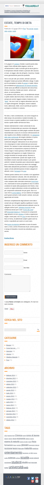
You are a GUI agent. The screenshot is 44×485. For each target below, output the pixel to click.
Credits (27, 12)
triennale (34, 462)
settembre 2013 (11, 387)
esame (32, 438)
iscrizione (8, 448)
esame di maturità (11, 442)
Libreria (8, 354)
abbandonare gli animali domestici (26, 85)
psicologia (25, 453)
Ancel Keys (34, 181)
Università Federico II (13, 212)
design (10, 438)
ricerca (35, 453)
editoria (28, 438)
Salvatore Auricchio (25, 207)
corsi (24, 435)
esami (29, 441)
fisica (34, 442)
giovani (24, 445)
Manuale (21, 448)
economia (21, 438)
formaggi (17, 171)
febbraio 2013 (10, 408)
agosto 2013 (10, 390)
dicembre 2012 (11, 414)
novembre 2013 (11, 381)
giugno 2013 (10, 396)
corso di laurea (32, 435)
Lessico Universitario (10, 12)
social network (34, 458)
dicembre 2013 (11, 378)
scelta (6, 458)
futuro (14, 445)
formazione (8, 445)
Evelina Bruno (9, 238)
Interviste (9, 351)
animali (31, 29)
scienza (11, 458)
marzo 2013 (10, 405)
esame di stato (24, 441)
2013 (5, 435)
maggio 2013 (10, 399)
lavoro (15, 448)
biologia (10, 435)
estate (10, 31)
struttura (21, 214)
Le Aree (23, 10)
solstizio (16, 64)
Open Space (21, 12)
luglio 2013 (9, 393)
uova (24, 171)
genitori (19, 445)
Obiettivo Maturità (11, 357)
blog (13, 435)
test (29, 462)
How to (28, 10)
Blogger (8, 345)
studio (25, 462)
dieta (5, 31)
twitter (6, 468)
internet (37, 445)
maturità (28, 448)
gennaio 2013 (10, 411)
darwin (6, 438)
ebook (15, 438)
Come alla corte (28, 210)
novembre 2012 (11, 417)
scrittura (18, 458)
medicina (35, 448)
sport (23, 216)
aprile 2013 (9, 402)
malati (14, 31)
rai (29, 453)
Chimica (18, 435)
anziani (36, 29)
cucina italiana (16, 193)
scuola (25, 457)
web (26, 467)
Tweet (6, 309)
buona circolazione (13, 224)
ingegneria (32, 445)
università (16, 467)
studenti (16, 462)
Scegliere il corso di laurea (12, 10)
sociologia (7, 462)
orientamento (13, 452)
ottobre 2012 (10, 420)
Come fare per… (11, 348)
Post (24, 29)
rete (31, 453)
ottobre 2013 (10, 384)
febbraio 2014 (10, 375)
